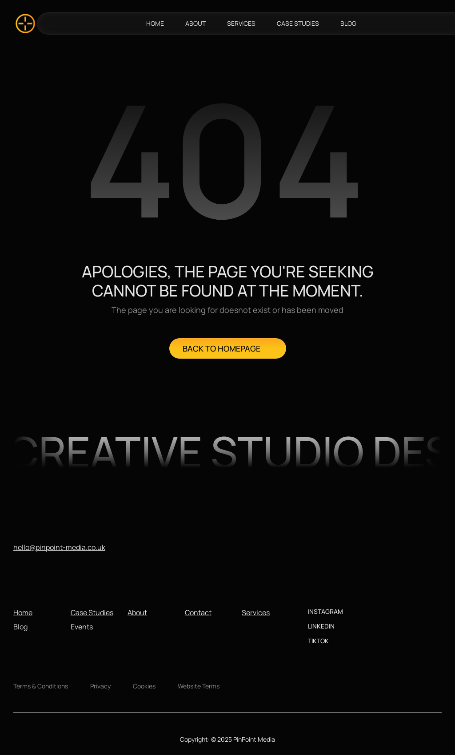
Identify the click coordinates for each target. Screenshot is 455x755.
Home (22, 612)
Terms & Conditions (40, 686)
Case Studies (92, 612)
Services (256, 612)
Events (82, 627)
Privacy (100, 686)
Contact (198, 612)
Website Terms (199, 686)
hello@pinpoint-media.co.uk (59, 547)
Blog (20, 627)
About (137, 612)
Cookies (144, 686)
